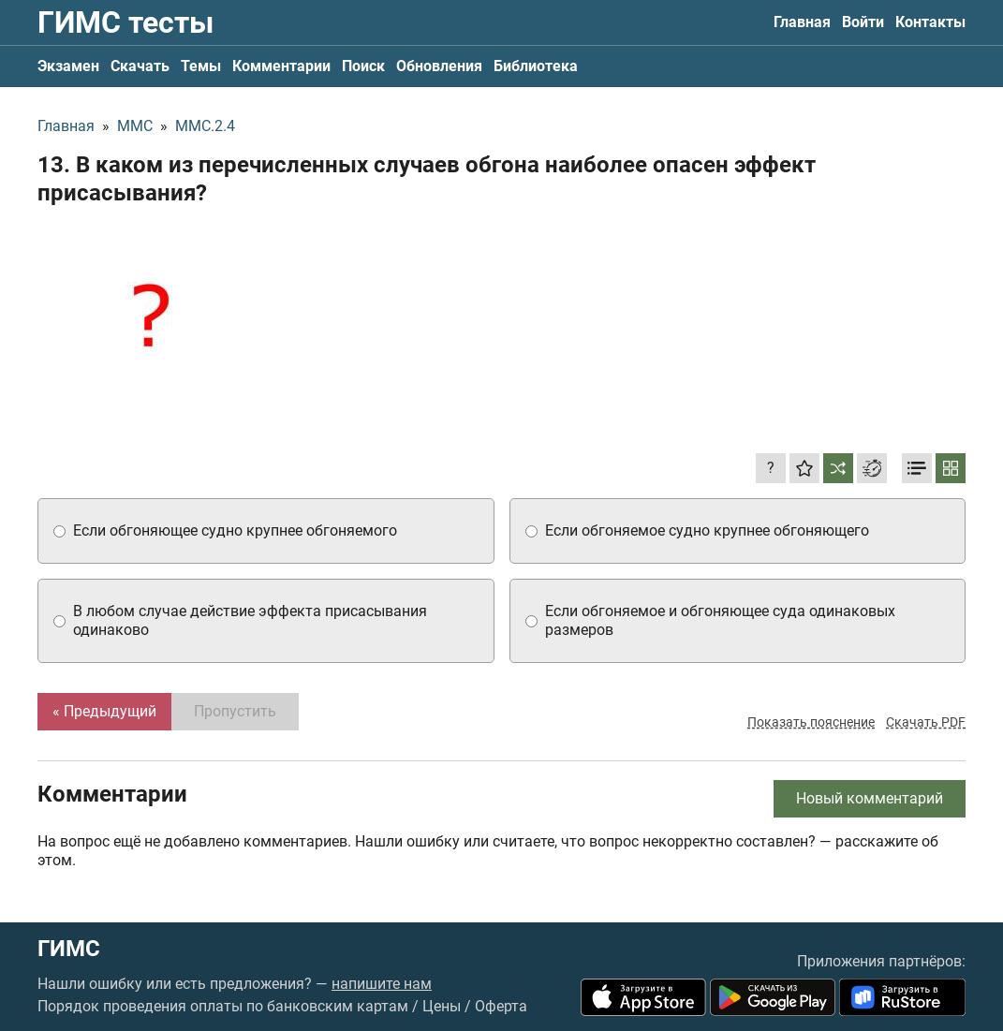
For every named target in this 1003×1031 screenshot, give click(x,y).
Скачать (140, 66)
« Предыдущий (104, 711)
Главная (802, 22)
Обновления (439, 66)
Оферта (501, 1006)
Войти (863, 22)
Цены (441, 1006)
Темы (201, 66)
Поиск (363, 66)
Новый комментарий (869, 798)
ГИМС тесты (125, 22)
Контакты (930, 22)
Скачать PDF (926, 721)
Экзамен (68, 66)
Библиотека (536, 66)
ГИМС (68, 948)
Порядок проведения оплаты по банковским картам (222, 1006)
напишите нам (382, 984)
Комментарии (281, 66)
